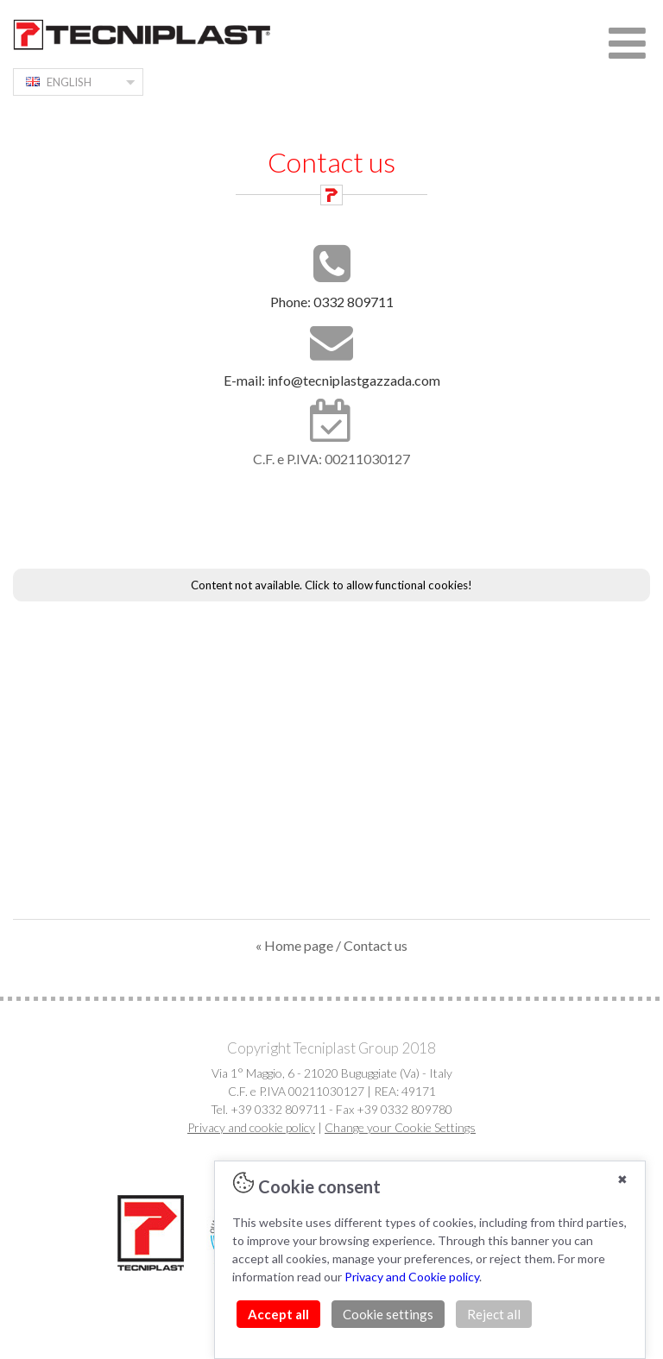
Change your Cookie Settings (400, 1127)
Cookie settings (388, 1314)
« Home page (294, 945)
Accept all (278, 1314)
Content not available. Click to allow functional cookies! (331, 585)
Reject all (494, 1314)
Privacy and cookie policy (251, 1127)
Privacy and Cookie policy (411, 1276)
